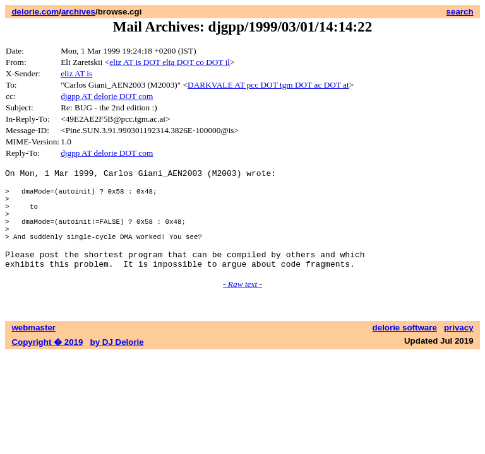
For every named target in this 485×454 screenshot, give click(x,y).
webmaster (33, 350)
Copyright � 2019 (47, 365)
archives (78, 11)
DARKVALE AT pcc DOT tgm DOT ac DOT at (268, 85)
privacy (459, 350)
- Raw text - (242, 306)
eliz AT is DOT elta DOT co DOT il (169, 62)
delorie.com (35, 11)
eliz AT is (76, 73)
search (460, 11)
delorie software (405, 350)
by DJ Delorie (117, 365)
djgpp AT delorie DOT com (107, 96)
